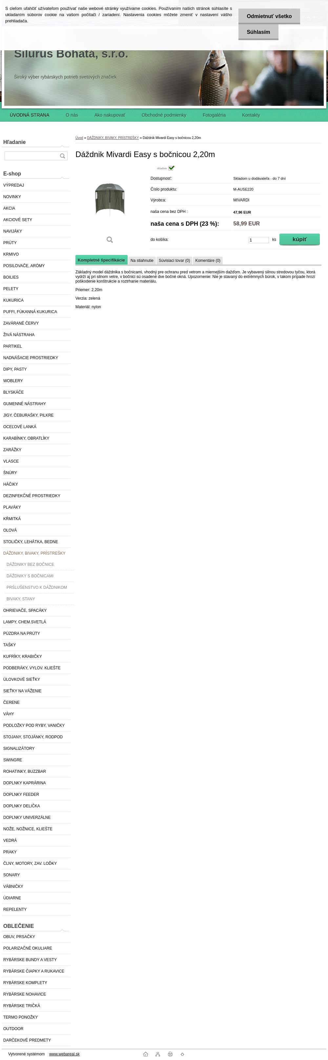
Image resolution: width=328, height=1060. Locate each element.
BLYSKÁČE (13, 392)
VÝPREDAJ (13, 185)
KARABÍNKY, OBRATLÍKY (26, 438)
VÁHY (8, 714)
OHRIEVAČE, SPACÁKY (25, 610)
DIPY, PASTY (15, 369)
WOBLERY (13, 381)
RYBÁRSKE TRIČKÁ (21, 1005)
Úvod (79, 138)
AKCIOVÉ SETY (17, 220)
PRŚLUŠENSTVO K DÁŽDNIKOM (37, 587)
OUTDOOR (13, 1028)
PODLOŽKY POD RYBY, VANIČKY (34, 725)
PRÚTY (10, 243)
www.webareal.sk (64, 1054)
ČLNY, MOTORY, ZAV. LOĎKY (30, 863)
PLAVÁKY (12, 507)
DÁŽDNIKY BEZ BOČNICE (30, 564)
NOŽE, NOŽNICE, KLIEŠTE (27, 829)
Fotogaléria (214, 115)
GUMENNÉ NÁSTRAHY (24, 404)
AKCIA (9, 208)
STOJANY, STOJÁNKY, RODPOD (33, 737)
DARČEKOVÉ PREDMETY (27, 1040)
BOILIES (11, 277)
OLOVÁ (10, 530)
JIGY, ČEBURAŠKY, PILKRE (28, 415)
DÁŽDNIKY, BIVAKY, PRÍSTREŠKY (34, 553)
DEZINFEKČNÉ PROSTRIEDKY (31, 496)
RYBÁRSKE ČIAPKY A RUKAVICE (33, 971)
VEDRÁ (10, 840)
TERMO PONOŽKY (20, 1017)
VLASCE (11, 461)
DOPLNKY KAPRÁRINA (24, 783)
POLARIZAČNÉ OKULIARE (27, 948)
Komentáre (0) (207, 260)
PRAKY (10, 852)
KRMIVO (11, 254)
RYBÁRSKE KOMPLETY (25, 982)
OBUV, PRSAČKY (19, 936)
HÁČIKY (10, 484)
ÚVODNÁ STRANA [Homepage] (30, 115)
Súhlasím (258, 32)
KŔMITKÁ (12, 519)
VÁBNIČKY (13, 886)
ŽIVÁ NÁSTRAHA (18, 335)
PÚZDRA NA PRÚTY (21, 633)
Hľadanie (14, 142)
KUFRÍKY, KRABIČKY (22, 656)
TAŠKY (9, 645)
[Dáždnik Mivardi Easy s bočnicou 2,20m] (110, 207)
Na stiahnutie (142, 260)
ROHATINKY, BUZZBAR (24, 771)
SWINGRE (12, 760)
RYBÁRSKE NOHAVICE (24, 994)
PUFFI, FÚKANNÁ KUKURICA (30, 312)
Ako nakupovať (109, 115)
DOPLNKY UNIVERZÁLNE (27, 817)
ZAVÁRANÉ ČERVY (21, 323)
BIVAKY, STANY (21, 599)
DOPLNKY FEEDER (21, 794)
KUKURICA (13, 300)
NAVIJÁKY (12, 231)
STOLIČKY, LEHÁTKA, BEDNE (30, 542)
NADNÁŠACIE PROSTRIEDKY (30, 358)
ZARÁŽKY (12, 450)
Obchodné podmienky (164, 115)
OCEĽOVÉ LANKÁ (19, 427)
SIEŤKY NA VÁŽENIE (22, 691)
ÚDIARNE (12, 898)
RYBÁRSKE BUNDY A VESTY (30, 959)
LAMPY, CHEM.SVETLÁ (24, 622)
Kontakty (251, 115)
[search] (62, 156)
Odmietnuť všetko (269, 16)
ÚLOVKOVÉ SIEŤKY (21, 679)
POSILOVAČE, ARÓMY (24, 266)
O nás (72, 115)
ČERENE (11, 702)
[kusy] (259, 240)
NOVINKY (12, 197)
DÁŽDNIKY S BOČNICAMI (30, 576)
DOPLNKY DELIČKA (21, 806)
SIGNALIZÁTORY (19, 748)
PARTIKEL (12, 346)
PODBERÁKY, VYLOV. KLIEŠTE (32, 668)
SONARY (11, 875)
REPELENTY (15, 909)
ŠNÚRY (10, 473)
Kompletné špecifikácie (101, 260)
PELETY (10, 289)
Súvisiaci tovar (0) (174, 260)
